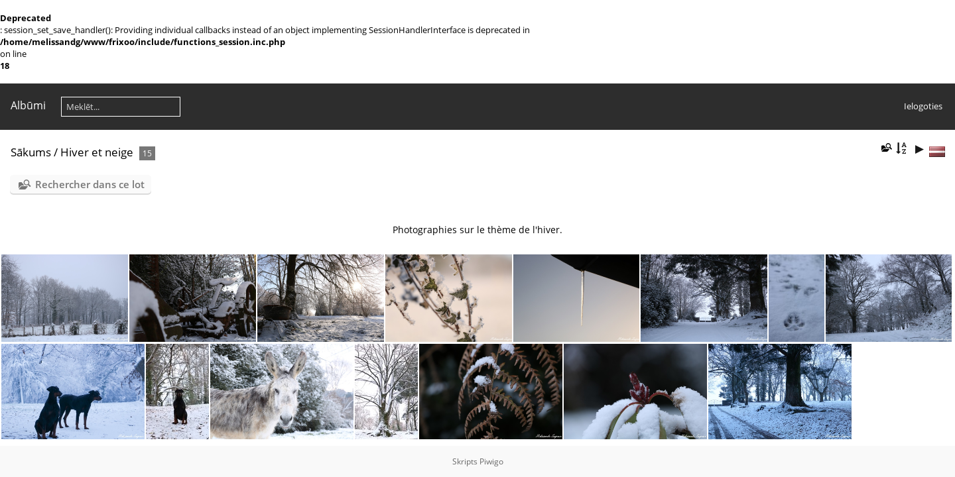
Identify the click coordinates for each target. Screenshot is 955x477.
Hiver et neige (96, 152)
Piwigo (491, 461)
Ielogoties (923, 106)
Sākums (31, 152)
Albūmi (28, 105)
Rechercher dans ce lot (90, 184)
